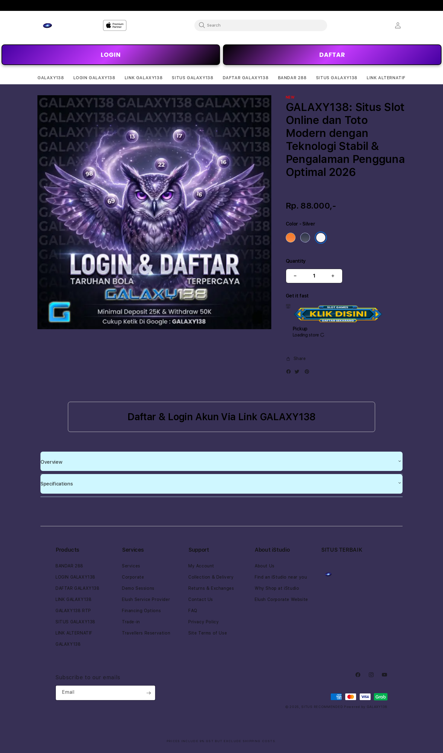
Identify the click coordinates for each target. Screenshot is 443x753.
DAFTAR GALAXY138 (78, 588)
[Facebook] (290, 372)
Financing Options (141, 610)
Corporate (133, 577)
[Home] (58, 25)
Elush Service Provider (146, 599)
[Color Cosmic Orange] (290, 237)
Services (131, 565)
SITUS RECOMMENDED (322, 707)
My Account (201, 565)
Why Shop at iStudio (277, 588)
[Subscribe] (148, 692)
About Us (265, 565)
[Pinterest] (308, 372)
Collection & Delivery (211, 577)
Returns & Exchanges (211, 588)
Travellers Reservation (146, 633)
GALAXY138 (68, 644)
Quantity (296, 261)
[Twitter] (298, 372)
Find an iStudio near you (281, 577)
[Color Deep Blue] (305, 237)
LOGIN (111, 54)
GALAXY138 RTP (73, 610)
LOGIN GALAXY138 (75, 577)
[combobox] (260, 25)
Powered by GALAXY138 (365, 707)
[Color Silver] (321, 238)
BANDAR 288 (69, 565)
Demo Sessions (138, 588)
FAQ (192, 610)
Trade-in (131, 621)
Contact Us (200, 599)
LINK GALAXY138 (73, 599)
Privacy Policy (203, 621)
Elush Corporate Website (281, 599)
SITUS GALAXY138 (75, 621)
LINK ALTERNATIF (74, 633)
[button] (50, 77)
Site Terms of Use (207, 633)
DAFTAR (332, 54)
